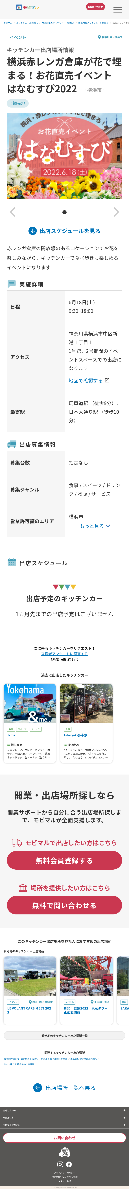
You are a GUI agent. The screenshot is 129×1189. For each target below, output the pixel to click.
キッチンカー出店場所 (27, 23)
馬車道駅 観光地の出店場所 (83, 1058)
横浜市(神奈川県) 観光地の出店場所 (21, 1058)
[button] (13, 212)
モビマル (8, 23)
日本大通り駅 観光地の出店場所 (19, 1064)
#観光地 (17, 103)
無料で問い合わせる (64, 905)
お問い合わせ (95, 6)
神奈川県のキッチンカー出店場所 (58, 23)
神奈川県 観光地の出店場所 (54, 1058)
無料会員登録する (64, 860)
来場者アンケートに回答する (64, 653)
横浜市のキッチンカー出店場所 (93, 23)
